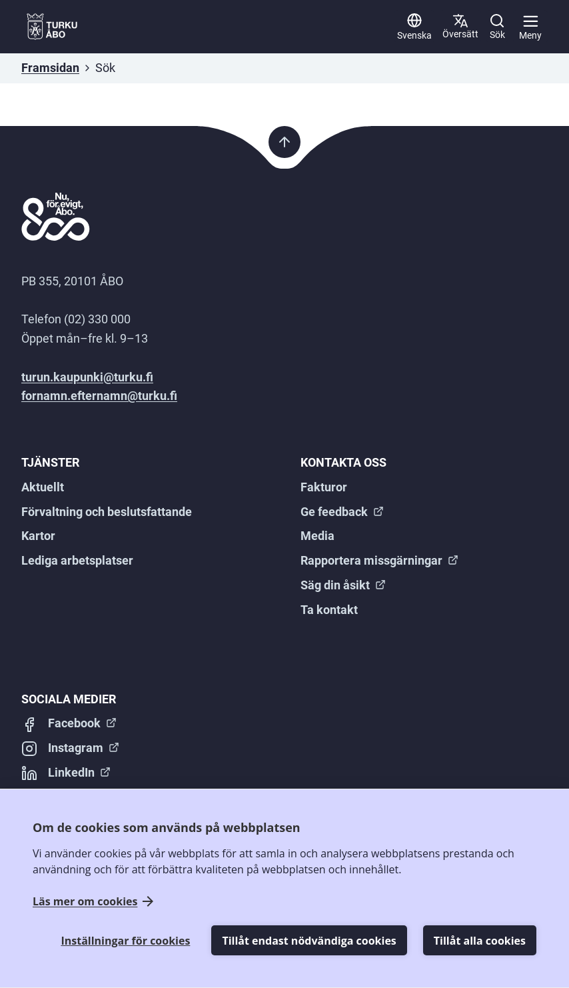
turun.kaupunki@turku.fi (87, 377)
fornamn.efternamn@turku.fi (99, 396)
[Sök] (497, 26)
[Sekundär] (460, 26)
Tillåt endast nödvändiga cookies (309, 940)
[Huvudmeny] (530, 26)
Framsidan (50, 68)
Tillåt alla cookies (480, 940)
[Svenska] (414, 26)
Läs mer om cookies (85, 901)
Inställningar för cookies (125, 940)
